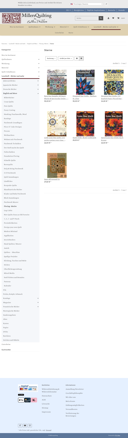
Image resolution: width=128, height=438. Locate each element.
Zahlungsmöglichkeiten (75, 405)
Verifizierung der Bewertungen (72, 414)
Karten (6, 323)
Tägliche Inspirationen (96, 10)
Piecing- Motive (10, 206)
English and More (10, 93)
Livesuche (46, 403)
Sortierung (50, 58)
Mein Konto (70, 401)
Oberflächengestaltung (13, 269)
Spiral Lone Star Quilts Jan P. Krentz (112, 139)
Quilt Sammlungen (11, 177)
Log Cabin (8, 210)
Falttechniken (9, 152)
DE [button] (67, 10)
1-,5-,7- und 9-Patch (11, 219)
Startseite (111, 10)
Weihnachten (9, 135)
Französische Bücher (11, 306)
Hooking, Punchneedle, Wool (15, 114)
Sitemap (45, 408)
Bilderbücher (9, 97)
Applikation (8, 235)
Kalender (7, 285)
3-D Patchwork (10, 173)
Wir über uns (71, 397)
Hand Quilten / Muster (12, 244)
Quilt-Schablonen (8, 72)
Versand (48, 430)
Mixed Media (9, 273)
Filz (4, 290)
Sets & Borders (9, 239)
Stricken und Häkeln (11, 340)
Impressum (46, 412)
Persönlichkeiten (10, 223)
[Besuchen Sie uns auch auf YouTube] (25, 425)
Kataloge (7, 118)
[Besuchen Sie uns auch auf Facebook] (20, 425)
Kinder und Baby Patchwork (15, 193)
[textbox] (86, 4)
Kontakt (121, 10)
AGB (44, 399)
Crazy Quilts (9, 101)
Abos (5, 319)
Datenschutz (47, 395)
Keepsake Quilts (10, 185)
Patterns (7, 281)
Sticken (7, 264)
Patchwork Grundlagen (13, 122)
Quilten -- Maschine (12, 252)
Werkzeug (6, 63)
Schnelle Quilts (10, 160)
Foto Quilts (8, 106)
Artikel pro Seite (65, 58)
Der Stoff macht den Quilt (14, 147)
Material (5, 67)
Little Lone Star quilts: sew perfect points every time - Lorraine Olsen (54, 139)
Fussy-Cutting (9, 110)
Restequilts (8, 164)
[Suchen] (87, 18)
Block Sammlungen (11, 198)
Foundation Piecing (11, 156)
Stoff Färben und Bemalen (14, 277)
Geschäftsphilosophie (74, 393)
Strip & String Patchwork (13, 168)
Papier (5, 327)
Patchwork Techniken (12, 143)
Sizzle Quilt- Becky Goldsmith (84, 137)
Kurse (71, 32)
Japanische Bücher (10, 85)
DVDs (5, 331)
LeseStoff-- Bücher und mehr (13, 76)
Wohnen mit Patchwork (13, 139)
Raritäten (7, 336)
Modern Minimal (10, 231)
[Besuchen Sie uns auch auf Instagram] (30, 425)
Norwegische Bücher (11, 311)
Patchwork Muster (11, 202)
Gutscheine (6, 344)
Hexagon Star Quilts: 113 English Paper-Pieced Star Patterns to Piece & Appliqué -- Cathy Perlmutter (113, 97)
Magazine (7, 302)
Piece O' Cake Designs (13, 126)
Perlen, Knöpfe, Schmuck (13, 294)
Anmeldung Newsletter (75, 389)
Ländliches (8, 181)
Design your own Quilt (13, 227)
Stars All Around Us (52, 179)
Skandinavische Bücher (13, 189)
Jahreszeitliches (9, 81)
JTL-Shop (117, 435)
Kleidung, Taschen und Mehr (15, 260)
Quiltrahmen (7, 59)
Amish (6, 248)
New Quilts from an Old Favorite (16, 214)
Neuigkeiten (79, 10)
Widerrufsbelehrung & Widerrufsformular (50, 390)
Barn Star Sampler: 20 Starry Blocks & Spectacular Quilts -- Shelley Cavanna (55, 97)
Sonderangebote (9, 315)
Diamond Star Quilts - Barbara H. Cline (84, 97)
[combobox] (86, 4)
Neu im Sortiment (8, 55)
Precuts (7, 131)
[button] (108, 18)
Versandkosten (71, 409)
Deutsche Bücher (9, 89)
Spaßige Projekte (10, 256)
